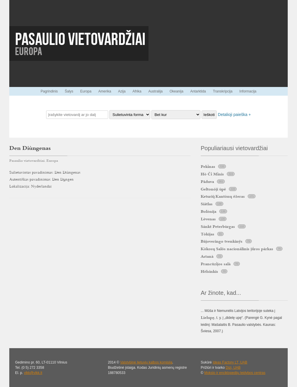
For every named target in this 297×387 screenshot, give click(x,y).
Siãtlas (207, 203)
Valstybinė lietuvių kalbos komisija (146, 362)
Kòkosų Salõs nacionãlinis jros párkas (237, 248)
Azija (122, 91)
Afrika (137, 91)
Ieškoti (209, 114)
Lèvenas (208, 218)
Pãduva (207, 181)
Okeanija (176, 91)
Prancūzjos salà (216, 263)
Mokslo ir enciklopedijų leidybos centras (234, 373)
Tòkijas (207, 234)
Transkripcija (223, 91)
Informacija (247, 91)
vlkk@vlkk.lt (33, 373)
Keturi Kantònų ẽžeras (223, 196)
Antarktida (198, 91)
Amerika (104, 91)
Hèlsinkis (209, 271)
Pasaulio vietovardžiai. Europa (33, 160)
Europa (85, 91)
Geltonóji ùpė (213, 189)
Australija (155, 91)
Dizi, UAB (233, 368)
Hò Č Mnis (212, 174)
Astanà (207, 256)
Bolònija (208, 211)
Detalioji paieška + (234, 114)
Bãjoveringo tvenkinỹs (221, 241)
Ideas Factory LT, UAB (230, 362)
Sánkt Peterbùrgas (218, 226)
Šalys (69, 91)
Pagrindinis (49, 91)
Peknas (208, 166)
